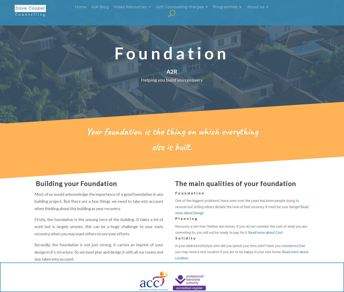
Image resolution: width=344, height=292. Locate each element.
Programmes (225, 7)
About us (256, 7)
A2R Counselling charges (180, 7)
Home (80, 7)
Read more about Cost (266, 234)
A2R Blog (100, 7)
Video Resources (130, 7)
